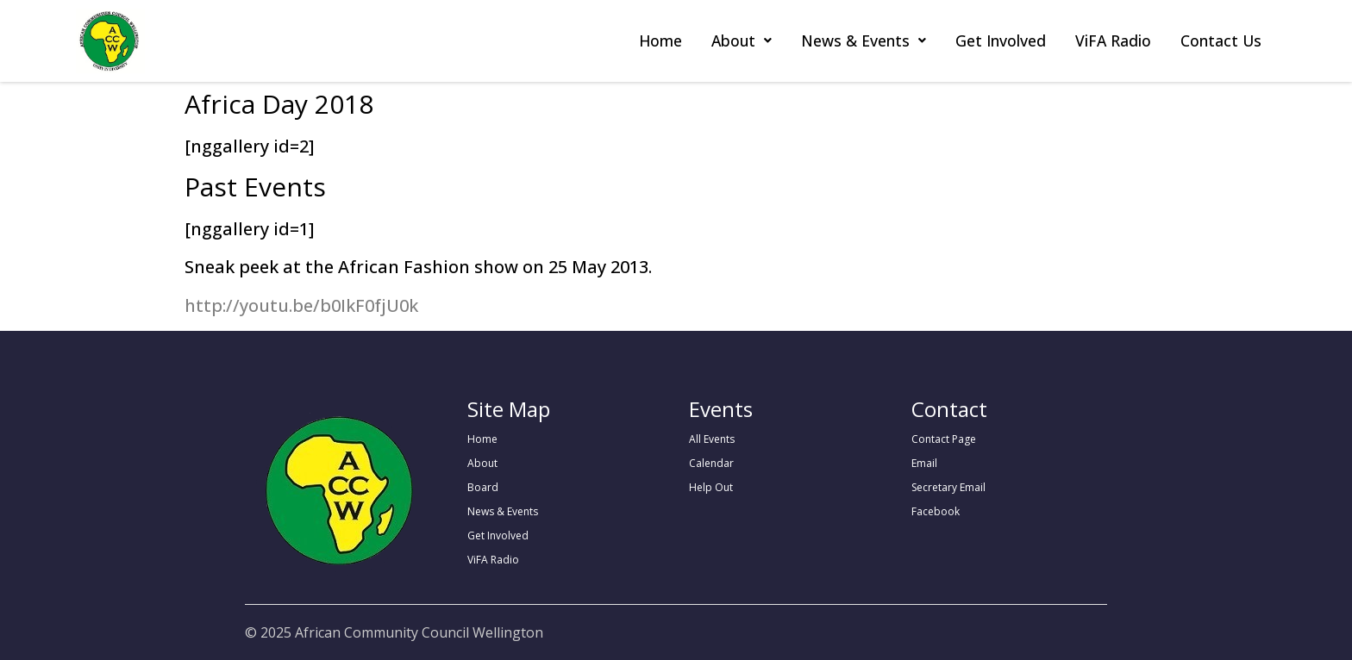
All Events (712, 439)
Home (660, 40)
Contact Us (1220, 40)
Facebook (935, 511)
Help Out (711, 487)
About (741, 40)
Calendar (711, 463)
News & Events (863, 40)
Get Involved (1000, 40)
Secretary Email (948, 487)
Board (482, 487)
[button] (741, 41)
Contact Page (943, 439)
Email (924, 463)
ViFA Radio (1113, 40)
